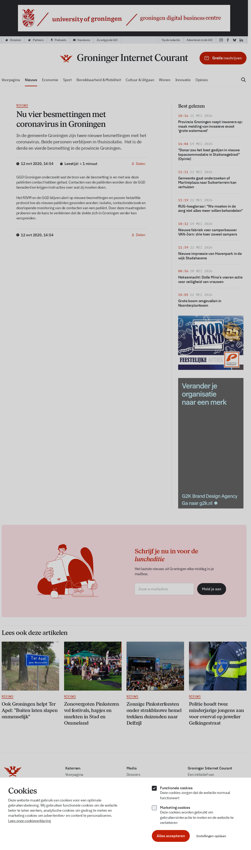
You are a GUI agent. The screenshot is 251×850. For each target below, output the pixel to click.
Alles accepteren (171, 835)
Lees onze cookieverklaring (29, 820)
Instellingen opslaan (211, 836)
